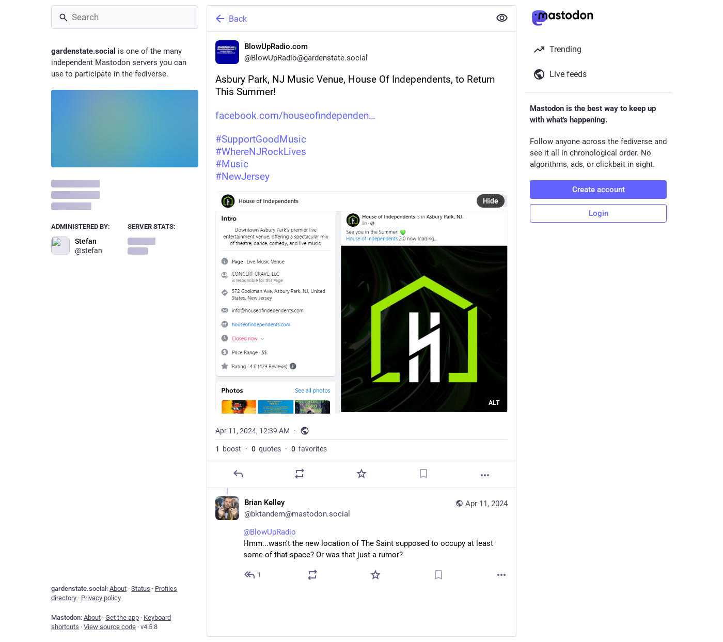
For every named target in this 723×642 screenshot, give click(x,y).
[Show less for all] (502, 18)
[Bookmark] (423, 473)
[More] (485, 475)
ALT (494, 402)
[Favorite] (361, 473)
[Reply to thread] (253, 575)
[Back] (347, 19)
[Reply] (238, 473)
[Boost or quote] (299, 473)
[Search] (124, 17)
